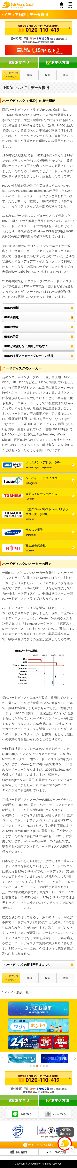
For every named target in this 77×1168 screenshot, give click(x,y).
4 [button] (40, 1066)
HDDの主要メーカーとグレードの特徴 (28, 355)
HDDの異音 (11, 336)
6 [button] (47, 1066)
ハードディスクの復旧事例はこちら (27, 964)
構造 (47, 75)
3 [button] (37, 1066)
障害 (65, 75)
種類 (29, 75)
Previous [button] (2, 1058)
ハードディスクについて (11, 75)
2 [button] (33, 1066)
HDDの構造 (11, 317)
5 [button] (43, 1066)
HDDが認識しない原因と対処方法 (25, 346)
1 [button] (30, 1066)
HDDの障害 (11, 327)
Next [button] (74, 1058)
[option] (22, 1058)
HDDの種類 (11, 307)
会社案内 (18, 1152)
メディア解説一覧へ (18, 992)
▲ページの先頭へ (57, 1152)
